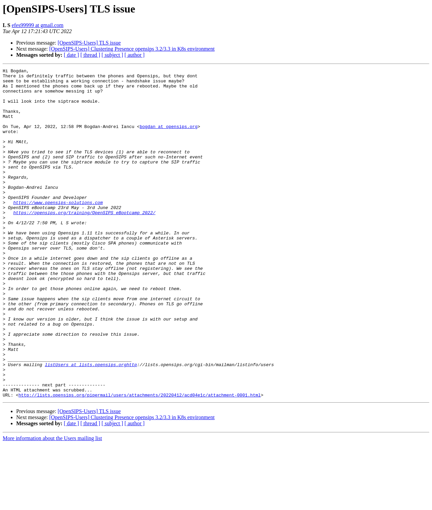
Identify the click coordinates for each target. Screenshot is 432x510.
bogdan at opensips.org (169, 138)
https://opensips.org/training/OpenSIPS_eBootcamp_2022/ (84, 242)
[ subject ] (112, 55)
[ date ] (71, 55)
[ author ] (135, 55)
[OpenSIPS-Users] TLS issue (89, 43)
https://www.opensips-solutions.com (58, 230)
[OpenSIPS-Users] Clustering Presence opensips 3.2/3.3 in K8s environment (132, 49)
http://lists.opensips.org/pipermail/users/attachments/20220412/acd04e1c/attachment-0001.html (140, 461)
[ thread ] (90, 55)
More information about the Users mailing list (52, 504)
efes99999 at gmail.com (37, 25)
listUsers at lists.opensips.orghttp (91, 424)
